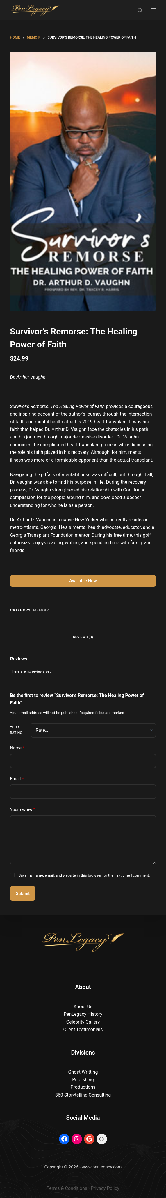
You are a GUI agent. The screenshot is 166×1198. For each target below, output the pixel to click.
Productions (82, 1087)
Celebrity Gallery (83, 1022)
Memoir (41, 610)
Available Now (83, 580)
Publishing (83, 1079)
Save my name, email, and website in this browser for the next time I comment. (84, 875)
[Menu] (153, 10)
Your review (22, 809)
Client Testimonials (83, 1029)
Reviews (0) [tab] (83, 637)
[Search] (140, 10)
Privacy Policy (105, 1188)
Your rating (17, 730)
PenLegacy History (83, 1014)
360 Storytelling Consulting (83, 1095)
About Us (83, 1006)
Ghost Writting (83, 1072)
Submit (23, 893)
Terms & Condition (66, 1188)
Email (17, 778)
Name (17, 748)
